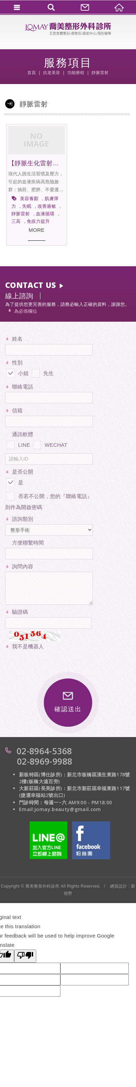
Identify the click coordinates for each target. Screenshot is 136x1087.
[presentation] (57, 665)
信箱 (17, 410)
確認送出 (67, 702)
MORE (37, 230)
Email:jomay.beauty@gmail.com (60, 809)
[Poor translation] (25, 956)
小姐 (17, 372)
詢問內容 (22, 566)
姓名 (17, 339)
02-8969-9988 (44, 761)
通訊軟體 (22, 434)
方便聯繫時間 (28, 543)
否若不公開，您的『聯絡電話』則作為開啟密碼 (48, 500)
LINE (17, 443)
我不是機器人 (28, 646)
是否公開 (22, 472)
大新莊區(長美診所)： (43, 788)
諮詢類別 (22, 519)
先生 (42, 372)
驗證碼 (20, 612)
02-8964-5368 (44, 751)
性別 (17, 362)
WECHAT (50, 443)
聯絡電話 (22, 387)
